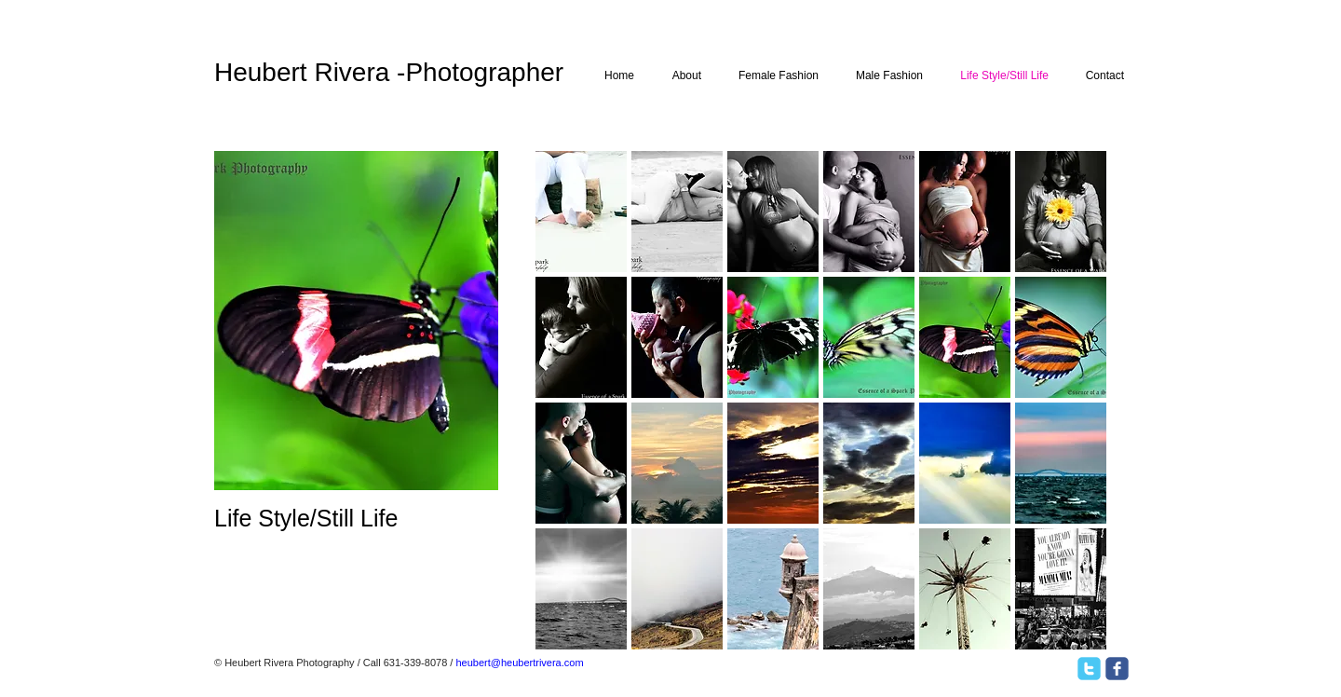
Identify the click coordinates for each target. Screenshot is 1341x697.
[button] (581, 211)
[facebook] (1117, 668)
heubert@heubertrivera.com (519, 662)
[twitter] (1089, 668)
